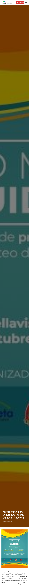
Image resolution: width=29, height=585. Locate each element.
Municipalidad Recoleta (8, 578)
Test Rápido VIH (20, 2)
